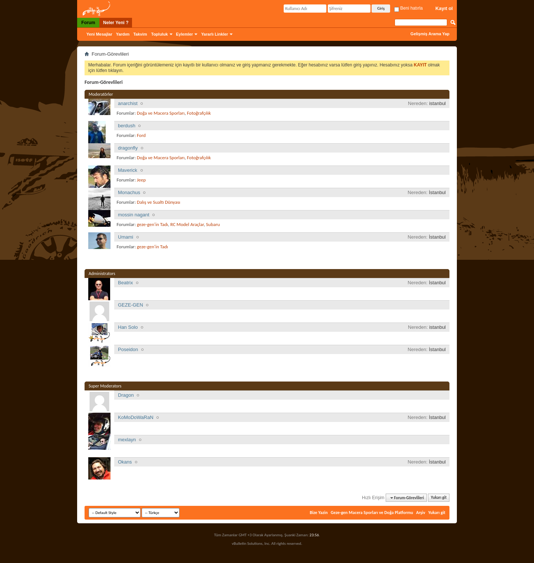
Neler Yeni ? (115, 22)
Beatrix (125, 282)
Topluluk (159, 34)
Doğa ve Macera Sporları (161, 113)
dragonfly (128, 148)
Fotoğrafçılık (199, 113)
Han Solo (128, 327)
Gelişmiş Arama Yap (430, 34)
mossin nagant (133, 214)
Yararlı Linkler (214, 34)
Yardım (123, 34)
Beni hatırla (408, 8)
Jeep (141, 180)
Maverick (127, 170)
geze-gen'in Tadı (152, 224)
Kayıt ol (444, 8)
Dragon (126, 395)
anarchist (128, 103)
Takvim (140, 34)
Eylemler (184, 34)
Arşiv (420, 512)
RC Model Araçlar (187, 224)
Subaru (213, 224)
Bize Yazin (318, 512)
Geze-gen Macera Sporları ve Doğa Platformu (372, 512)
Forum (88, 22)
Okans (125, 462)
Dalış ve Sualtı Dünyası (158, 202)
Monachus (129, 192)
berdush (126, 125)
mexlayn (127, 439)
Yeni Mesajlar (99, 34)
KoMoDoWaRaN (136, 417)
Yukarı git (439, 497)
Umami (125, 237)
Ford (141, 135)
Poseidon (128, 349)
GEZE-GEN (130, 305)
